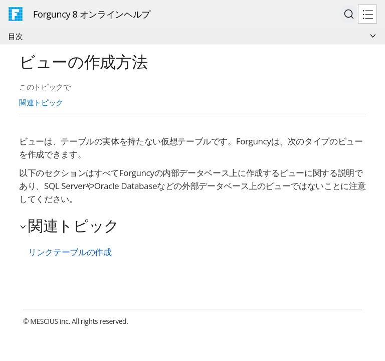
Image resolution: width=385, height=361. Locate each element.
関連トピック (41, 102)
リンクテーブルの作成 (69, 252)
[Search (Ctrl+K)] (349, 14)
